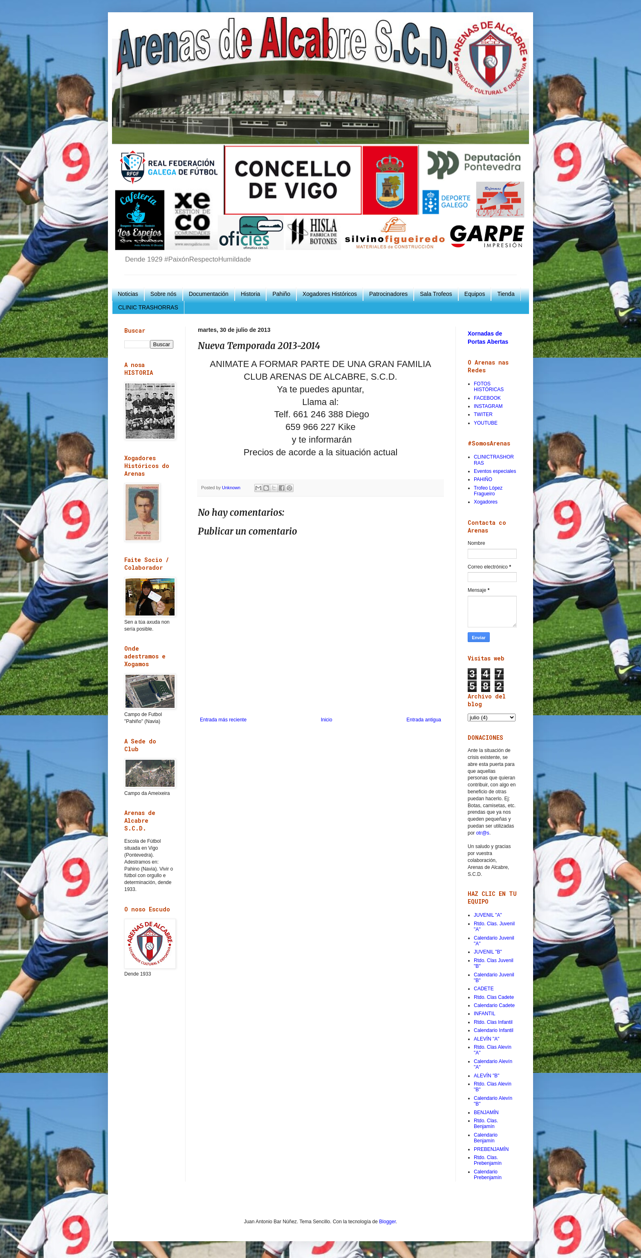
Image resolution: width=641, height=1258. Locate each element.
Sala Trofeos (436, 294)
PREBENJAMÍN (491, 1149)
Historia (250, 294)
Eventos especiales (495, 471)
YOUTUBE (486, 423)
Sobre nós (163, 294)
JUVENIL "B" (488, 952)
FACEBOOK (487, 398)
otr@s (482, 833)
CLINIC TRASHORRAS (148, 307)
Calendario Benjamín (486, 1138)
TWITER (483, 414)
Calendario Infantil (493, 1030)
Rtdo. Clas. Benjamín (486, 1123)
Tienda (505, 294)
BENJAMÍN (486, 1112)
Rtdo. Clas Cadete (494, 997)
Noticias (128, 294)
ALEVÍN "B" (487, 1076)
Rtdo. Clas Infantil (493, 1022)
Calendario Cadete (494, 1005)
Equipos (474, 294)
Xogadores (486, 502)
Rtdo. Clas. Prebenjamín (488, 1160)
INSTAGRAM (488, 406)
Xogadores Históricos (330, 294)
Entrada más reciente (223, 720)
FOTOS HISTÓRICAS (489, 386)
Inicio (326, 720)
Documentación (209, 294)
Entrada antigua (423, 720)
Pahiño (281, 294)
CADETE (484, 989)
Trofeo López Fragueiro (488, 491)
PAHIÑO (483, 479)
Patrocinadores (388, 294)
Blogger (387, 1221)
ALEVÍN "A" (487, 1039)
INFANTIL (484, 1013)
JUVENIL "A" (488, 915)
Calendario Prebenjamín (488, 1174)
